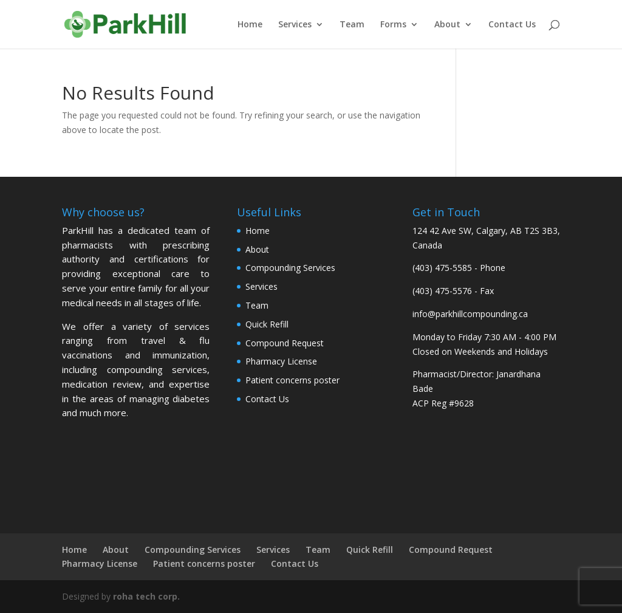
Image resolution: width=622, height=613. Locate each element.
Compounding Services (290, 267)
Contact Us (512, 25)
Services (295, 25)
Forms (393, 25)
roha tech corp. (146, 596)
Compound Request (284, 343)
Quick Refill (267, 324)
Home (250, 25)
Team (352, 25)
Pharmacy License (281, 361)
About (447, 25)
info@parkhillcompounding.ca (470, 314)
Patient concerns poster (292, 380)
